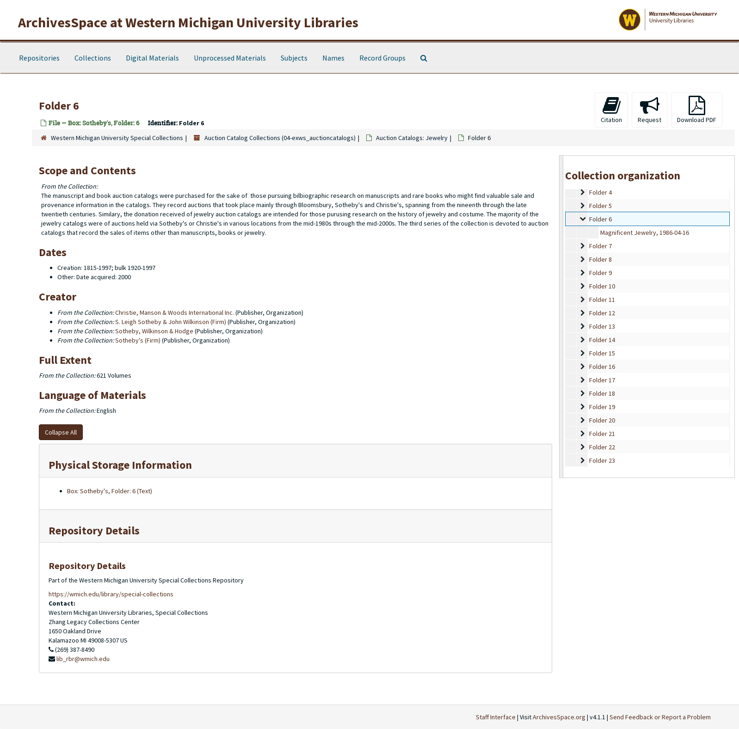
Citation (611, 110)
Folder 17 (602, 380)
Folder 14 (602, 340)
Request (649, 110)
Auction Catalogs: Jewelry (412, 138)
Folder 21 (602, 433)
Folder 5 (600, 206)
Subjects (294, 57)
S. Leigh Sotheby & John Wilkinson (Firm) (170, 322)
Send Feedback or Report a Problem (660, 717)
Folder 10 (602, 286)
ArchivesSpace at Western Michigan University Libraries (188, 22)
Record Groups (382, 57)
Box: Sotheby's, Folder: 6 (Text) (109, 491)
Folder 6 (600, 219)
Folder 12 (602, 313)
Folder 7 (600, 246)
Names (333, 57)
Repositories (39, 57)
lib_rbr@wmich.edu (83, 659)
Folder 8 (600, 259)
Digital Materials (152, 57)
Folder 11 (602, 299)
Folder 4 (600, 192)
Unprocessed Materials (230, 57)
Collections (92, 57)
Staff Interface (496, 717)
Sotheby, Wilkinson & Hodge (154, 331)
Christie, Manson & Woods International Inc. (174, 312)
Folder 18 (602, 393)
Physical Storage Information (120, 465)
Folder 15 (602, 353)
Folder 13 (602, 326)
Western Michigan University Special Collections (117, 138)
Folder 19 (602, 407)
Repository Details (94, 530)
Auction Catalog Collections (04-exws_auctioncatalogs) (280, 138)
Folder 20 (602, 420)
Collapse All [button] (61, 432)
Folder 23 (602, 460)
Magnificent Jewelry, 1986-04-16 (644, 232)
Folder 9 (600, 273)
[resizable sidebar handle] (561, 316)
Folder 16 (602, 366)
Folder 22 (602, 447)
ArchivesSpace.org (559, 717)
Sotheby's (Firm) (137, 340)
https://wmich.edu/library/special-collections (111, 594)
